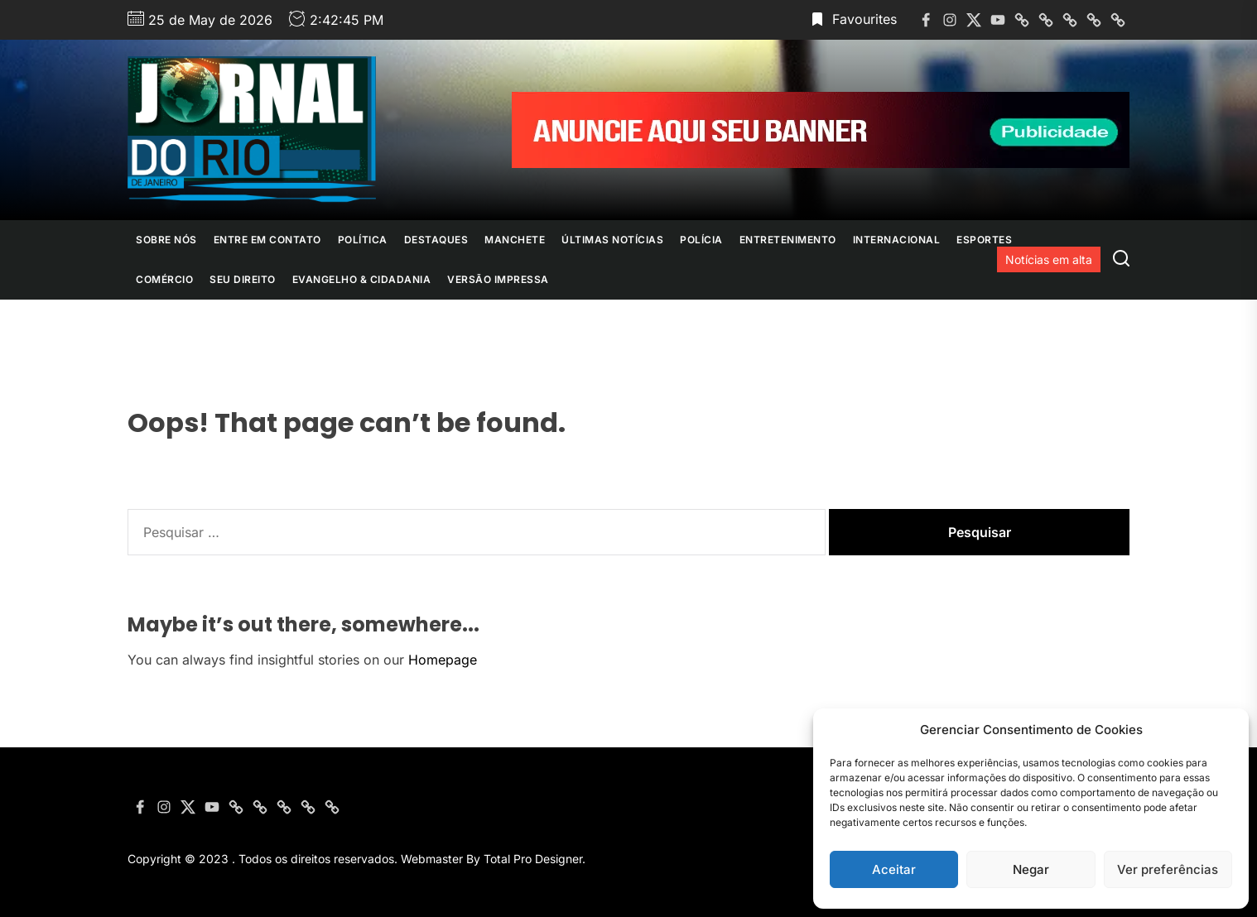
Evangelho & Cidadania (361, 279)
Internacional (897, 239)
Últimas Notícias (612, 239)
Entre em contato (267, 239)
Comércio (164, 279)
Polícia (701, 239)
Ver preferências (1167, 869)
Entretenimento (787, 239)
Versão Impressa (498, 279)
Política (363, 239)
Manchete (514, 239)
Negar (1031, 869)
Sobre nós (166, 239)
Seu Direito (243, 279)
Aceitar (894, 869)
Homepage (442, 659)
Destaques (436, 239)
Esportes (984, 239)
